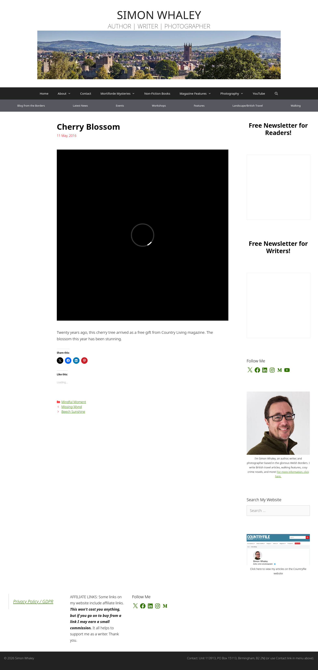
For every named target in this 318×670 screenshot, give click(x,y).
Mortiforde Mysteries (120, 93)
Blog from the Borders (31, 105)
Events (120, 105)
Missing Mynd (71, 407)
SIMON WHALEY (159, 14)
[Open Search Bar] (276, 93)
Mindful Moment (73, 402)
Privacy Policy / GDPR (33, 601)
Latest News (80, 105)
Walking (296, 105)
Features (199, 105)
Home (44, 93)
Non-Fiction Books (157, 93)
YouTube (259, 93)
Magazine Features (197, 93)
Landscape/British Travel (247, 105)
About (67, 93)
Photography (234, 93)
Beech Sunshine (73, 411)
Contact (85, 93)
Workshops (159, 105)
